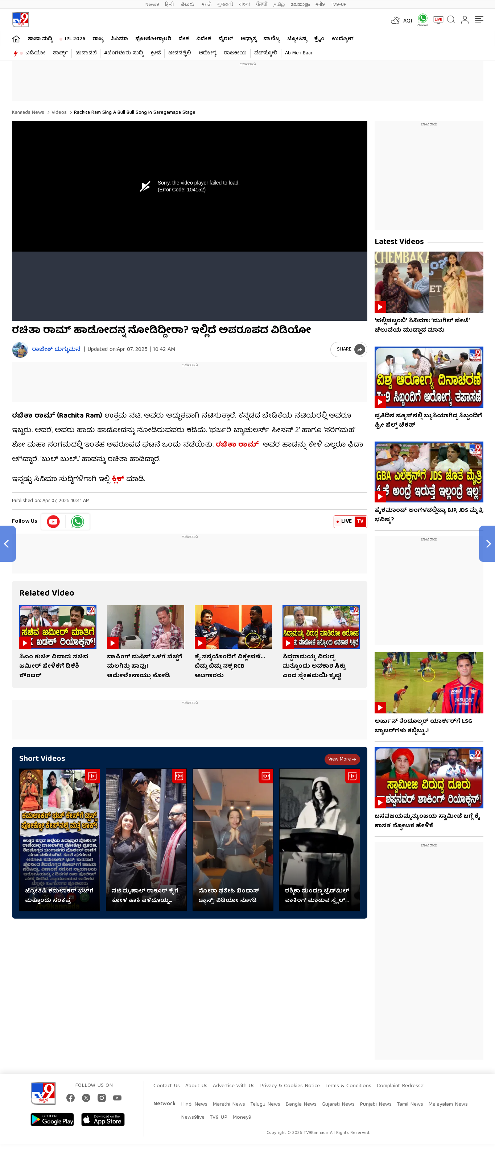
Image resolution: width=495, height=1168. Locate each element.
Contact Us (166, 1086)
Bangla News (301, 1104)
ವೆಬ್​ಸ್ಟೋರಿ (265, 53)
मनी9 (320, 4)
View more (342, 759)
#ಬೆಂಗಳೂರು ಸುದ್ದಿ (123, 53)
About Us (196, 1086)
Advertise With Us (234, 1086)
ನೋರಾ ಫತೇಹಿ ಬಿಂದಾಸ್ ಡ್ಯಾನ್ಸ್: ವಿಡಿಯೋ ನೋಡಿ (228, 896)
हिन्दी (170, 4)
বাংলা (244, 4)
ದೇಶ (183, 39)
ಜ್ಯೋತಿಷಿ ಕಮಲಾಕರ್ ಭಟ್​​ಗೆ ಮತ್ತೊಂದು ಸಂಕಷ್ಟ (59, 896)
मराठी (206, 4)
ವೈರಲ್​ (225, 39)
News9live (193, 1117)
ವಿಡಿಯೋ (35, 53)
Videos (58, 112)
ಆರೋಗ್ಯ (207, 53)
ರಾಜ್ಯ (97, 39)
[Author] (20, 350)
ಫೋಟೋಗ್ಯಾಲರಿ (153, 39)
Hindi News (194, 1104)
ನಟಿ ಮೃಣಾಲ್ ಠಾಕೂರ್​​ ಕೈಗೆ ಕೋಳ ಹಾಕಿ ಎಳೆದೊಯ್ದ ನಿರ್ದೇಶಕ (145, 896)
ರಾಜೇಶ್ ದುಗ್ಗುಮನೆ (56, 350)
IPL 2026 (75, 39)
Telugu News (265, 1104)
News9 (152, 4)
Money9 (241, 1117)
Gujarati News (338, 1104)
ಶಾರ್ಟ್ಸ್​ (60, 53)
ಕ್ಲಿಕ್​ (118, 479)
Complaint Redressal (401, 1086)
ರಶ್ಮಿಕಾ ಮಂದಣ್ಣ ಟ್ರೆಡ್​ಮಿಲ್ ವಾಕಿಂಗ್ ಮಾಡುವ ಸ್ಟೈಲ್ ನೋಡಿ (317, 896)
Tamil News (410, 1104)
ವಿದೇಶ (203, 39)
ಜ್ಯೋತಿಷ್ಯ (297, 39)
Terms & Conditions (348, 1086)
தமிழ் (279, 4)
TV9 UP (218, 1117)
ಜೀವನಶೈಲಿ (179, 53)
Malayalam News (448, 1104)
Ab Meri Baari (299, 53)
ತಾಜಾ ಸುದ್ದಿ (40, 39)
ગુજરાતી (225, 4)
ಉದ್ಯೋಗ (343, 39)
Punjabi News (376, 1104)
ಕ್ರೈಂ (319, 39)
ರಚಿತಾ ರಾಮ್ (238, 445)
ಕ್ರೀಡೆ (156, 53)
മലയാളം (300, 4)
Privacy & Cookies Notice (290, 1086)
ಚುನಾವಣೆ (85, 53)
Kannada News (28, 112)
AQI (407, 21)
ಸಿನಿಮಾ (119, 39)
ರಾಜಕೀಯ (235, 53)
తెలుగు (188, 4)
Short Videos (42, 759)
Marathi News (229, 1104)
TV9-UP (339, 4)
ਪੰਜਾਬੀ (262, 4)
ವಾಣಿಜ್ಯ (271, 39)
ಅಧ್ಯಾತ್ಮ (248, 39)
